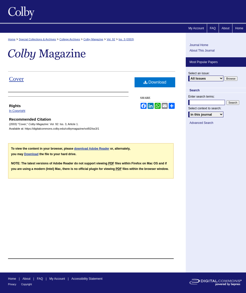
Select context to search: (204, 108)
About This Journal (202, 50)
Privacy (12, 284)
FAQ (40, 278)
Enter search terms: (201, 96)
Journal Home (199, 45)
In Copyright (17, 111)
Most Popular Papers (204, 62)
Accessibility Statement (87, 278)
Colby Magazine (20, 11)
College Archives (69, 39)
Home (11, 39)
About (26, 278)
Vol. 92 (111, 39)
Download (155, 82)
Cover (16, 79)
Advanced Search (201, 123)
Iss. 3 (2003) (126, 39)
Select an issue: (199, 73)
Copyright (26, 284)
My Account (57, 278)
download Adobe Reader (91, 148)
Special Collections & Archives (37, 39)
